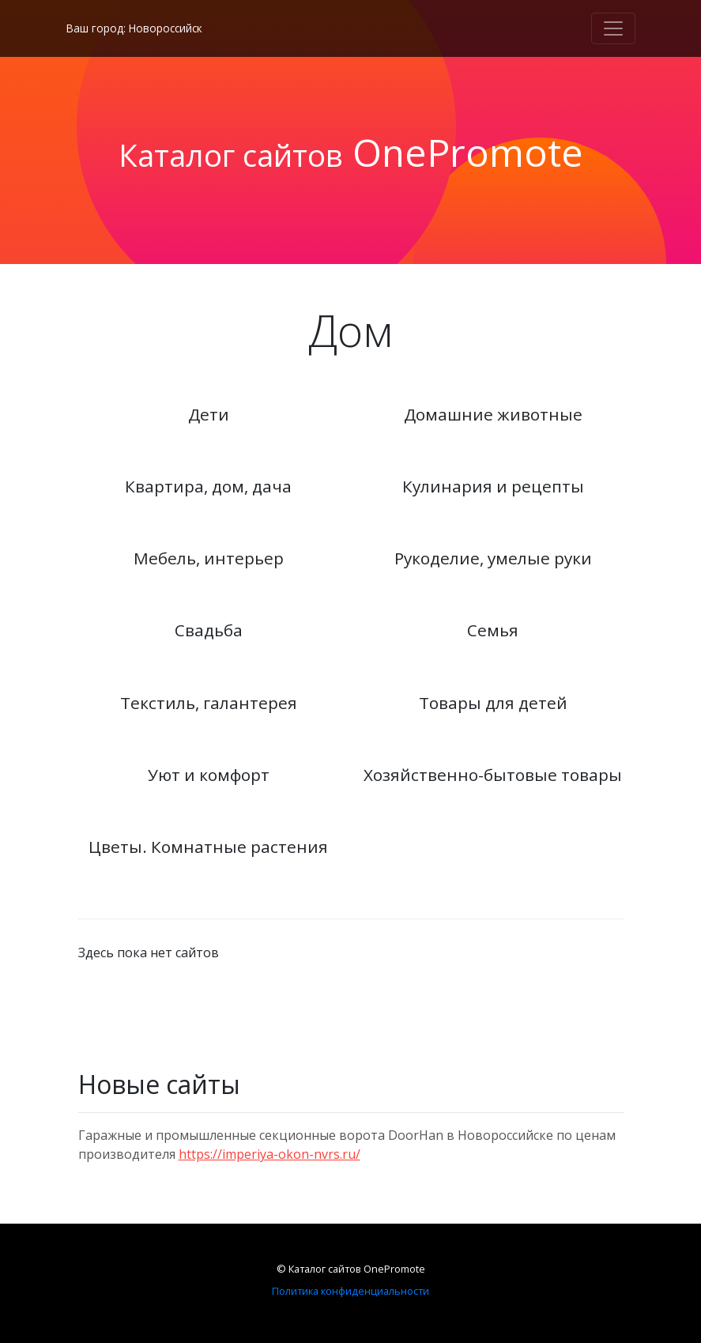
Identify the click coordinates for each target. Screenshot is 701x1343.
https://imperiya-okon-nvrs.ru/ (269, 1154)
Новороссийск (165, 28)
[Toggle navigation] (613, 28)
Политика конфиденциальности (350, 1291)
